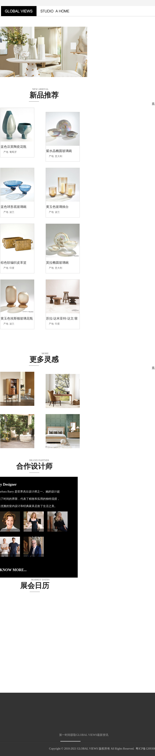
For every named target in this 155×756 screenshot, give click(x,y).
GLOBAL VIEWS (87, 748)
